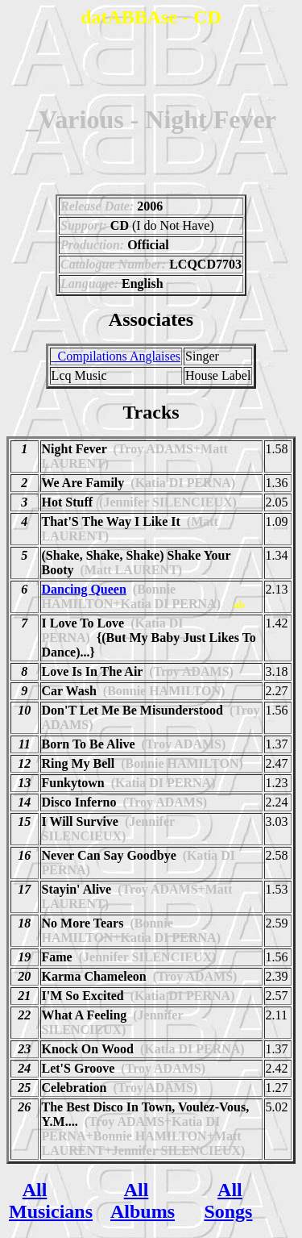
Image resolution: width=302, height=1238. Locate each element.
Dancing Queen (84, 589)
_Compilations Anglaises (116, 356)
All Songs (228, 1200)
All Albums (142, 1200)
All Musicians (51, 1200)
